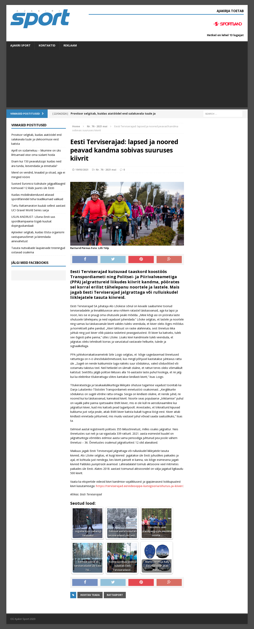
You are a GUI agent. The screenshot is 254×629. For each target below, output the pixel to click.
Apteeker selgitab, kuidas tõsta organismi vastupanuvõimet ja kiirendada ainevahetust (37, 236)
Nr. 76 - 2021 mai (106, 169)
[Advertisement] (127, 79)
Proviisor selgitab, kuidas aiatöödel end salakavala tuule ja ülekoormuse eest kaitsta (36, 139)
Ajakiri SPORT (20, 45)
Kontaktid (47, 45)
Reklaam (70, 45)
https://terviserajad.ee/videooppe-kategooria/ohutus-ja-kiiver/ (139, 486)
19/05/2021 (82, 169)
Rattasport (115, 595)
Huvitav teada (90, 595)
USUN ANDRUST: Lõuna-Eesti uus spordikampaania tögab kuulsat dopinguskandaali (33, 221)
